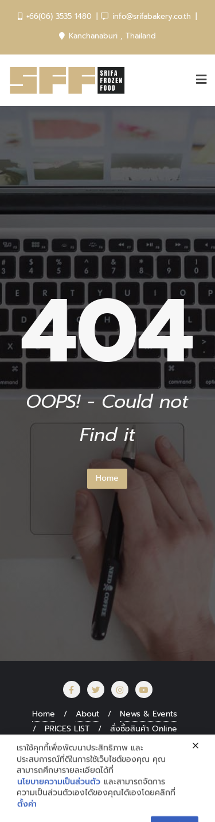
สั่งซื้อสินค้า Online (143, 729)
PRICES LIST (67, 729)
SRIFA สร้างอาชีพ (85, 744)
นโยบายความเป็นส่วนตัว (58, 812)
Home (107, 478)
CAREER (151, 744)
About (87, 714)
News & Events (148, 714)
